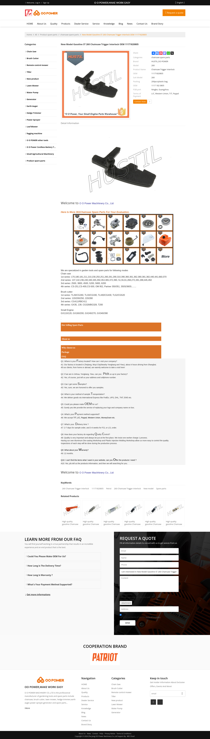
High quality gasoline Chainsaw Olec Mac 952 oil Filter (112, 523)
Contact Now (140, 101)
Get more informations (38, 594)
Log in (37, 2)
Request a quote (175, 12)
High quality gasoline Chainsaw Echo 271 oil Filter (174, 523)
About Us (41, 23)
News (129, 23)
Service (96, 23)
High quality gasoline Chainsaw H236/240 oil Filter (91, 523)
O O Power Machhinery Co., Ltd (96, 203)
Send (127, 623)
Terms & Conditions (153, 617)
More (27, 708)
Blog (121, 23)
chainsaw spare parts (69, 34)
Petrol (108, 488)
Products (65, 23)
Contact (95, 733)
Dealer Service (81, 23)
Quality (53, 23)
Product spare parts (48, 34)
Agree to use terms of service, (140, 616)
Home (29, 34)
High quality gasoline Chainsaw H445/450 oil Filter (70, 523)
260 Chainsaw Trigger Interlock (75, 488)
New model (148, 488)
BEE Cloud (131, 736)
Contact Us (141, 23)
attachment (126, 603)
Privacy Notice (110, 733)
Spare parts (161, 488)
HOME (30, 23)
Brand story (157, 23)
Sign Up (46, 2)
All (36, 34)
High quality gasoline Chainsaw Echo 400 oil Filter (153, 523)
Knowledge (109, 23)
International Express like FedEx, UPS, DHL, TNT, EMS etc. (107, 397)
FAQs (101, 733)
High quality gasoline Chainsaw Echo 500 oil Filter (132, 523)
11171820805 (97, 488)
